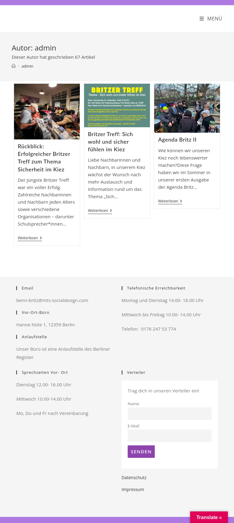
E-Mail (133, 426)
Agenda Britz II (177, 139)
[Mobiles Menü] (211, 18)
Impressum (133, 489)
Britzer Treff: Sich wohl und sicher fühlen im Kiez (110, 142)
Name (133, 403)
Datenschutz (134, 477)
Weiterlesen (30, 238)
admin (27, 66)
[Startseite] (14, 66)
